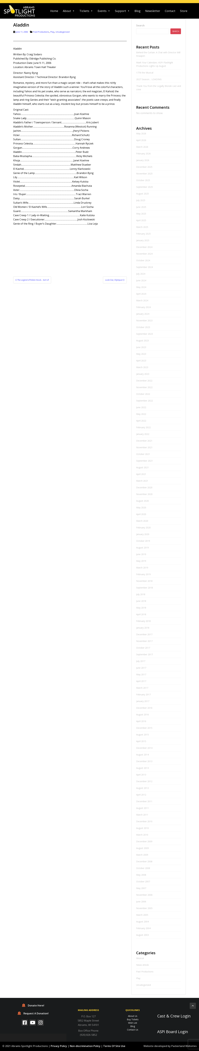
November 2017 (144, 641)
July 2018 (140, 594)
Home (54, 11)
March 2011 (142, 814)
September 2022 (144, 400)
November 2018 (144, 580)
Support (122, 11)
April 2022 (141, 420)
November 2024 (144, 253)
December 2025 (144, 166)
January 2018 (142, 627)
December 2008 (144, 861)
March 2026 (142, 146)
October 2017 (143, 647)
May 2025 (141, 213)
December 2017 (144, 634)
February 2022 (143, 427)
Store (183, 11)
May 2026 (141, 133)
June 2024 (141, 280)
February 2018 (143, 621)
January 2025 (142, 240)
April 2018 (141, 614)
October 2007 (143, 881)
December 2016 (144, 707)
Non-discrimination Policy (85, 1046)
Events (104, 11)
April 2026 (141, 140)
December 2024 (144, 247)
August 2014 (142, 754)
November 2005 (144, 908)
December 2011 (144, 801)
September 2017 (144, 654)
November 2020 (144, 494)
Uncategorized (62, 31)
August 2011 (142, 808)
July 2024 (140, 273)
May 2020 (141, 507)
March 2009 (142, 854)
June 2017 (141, 667)
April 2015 (141, 741)
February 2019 (143, 574)
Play (52, 31)
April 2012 (141, 794)
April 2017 (141, 681)
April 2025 (141, 220)
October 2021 (143, 454)
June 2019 (141, 554)
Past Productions (41, 31)
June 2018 (141, 601)
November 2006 (144, 894)
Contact (170, 11)
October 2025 (143, 180)
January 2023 (142, 373)
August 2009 (142, 848)
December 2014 (144, 747)
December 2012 (144, 781)
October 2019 (143, 540)
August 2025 (142, 193)
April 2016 (141, 721)
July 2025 (140, 200)
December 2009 (144, 841)
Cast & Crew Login (174, 1016)
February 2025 (143, 233)
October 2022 (143, 393)
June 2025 (141, 206)
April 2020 (141, 514)
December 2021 (144, 440)
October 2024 (143, 260)
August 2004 (142, 921)
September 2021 (144, 460)
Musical (140, 958)
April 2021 (141, 474)
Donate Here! (33, 1005)
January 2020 (142, 534)
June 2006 (141, 901)
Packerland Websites (184, 1046)
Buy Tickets (133, 1019)
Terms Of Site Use (114, 1046)
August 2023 (142, 340)
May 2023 (141, 353)
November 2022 (144, 387)
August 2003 (142, 934)
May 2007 (141, 888)
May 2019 (141, 560)
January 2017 (142, 701)
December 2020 (144, 487)
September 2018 (144, 587)
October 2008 (143, 868)
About (69, 11)
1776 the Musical (144, 72)
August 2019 (142, 547)
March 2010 (142, 834)
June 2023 (141, 347)
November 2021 (144, 447)
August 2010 (142, 828)
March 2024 (142, 300)
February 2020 (143, 527)
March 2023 (142, 367)
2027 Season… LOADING (149, 79)
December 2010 (144, 821)
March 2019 (142, 567)
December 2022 (144, 380)
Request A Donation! (33, 1013)
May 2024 (141, 287)
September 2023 (144, 333)
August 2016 (142, 714)
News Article (142, 964)
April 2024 (141, 293)
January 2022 (142, 434)
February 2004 (143, 928)
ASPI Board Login (172, 1031)
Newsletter (152, 11)
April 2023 (141, 360)
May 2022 (141, 414)
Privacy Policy (59, 1046)
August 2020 (142, 500)
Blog (137, 11)
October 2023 (143, 327)
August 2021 (142, 467)
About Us (132, 1016)
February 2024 (143, 307)
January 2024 (142, 313)
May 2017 (141, 674)
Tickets (86, 11)
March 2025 (142, 227)
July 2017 (140, 661)
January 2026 (142, 160)
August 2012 (142, 788)
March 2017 (142, 687)
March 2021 (142, 480)
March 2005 (142, 914)
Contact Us (132, 1029)
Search (140, 25)
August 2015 (142, 734)
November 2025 (144, 173)
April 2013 (141, 774)
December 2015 (144, 727)
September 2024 (144, 267)
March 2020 (142, 520)
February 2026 (143, 153)
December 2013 (144, 761)
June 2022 (141, 407)
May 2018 (141, 607)
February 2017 (143, 694)
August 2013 (142, 767)
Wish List (132, 1022)
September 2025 (144, 186)
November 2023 (144, 320)
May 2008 (141, 874)
